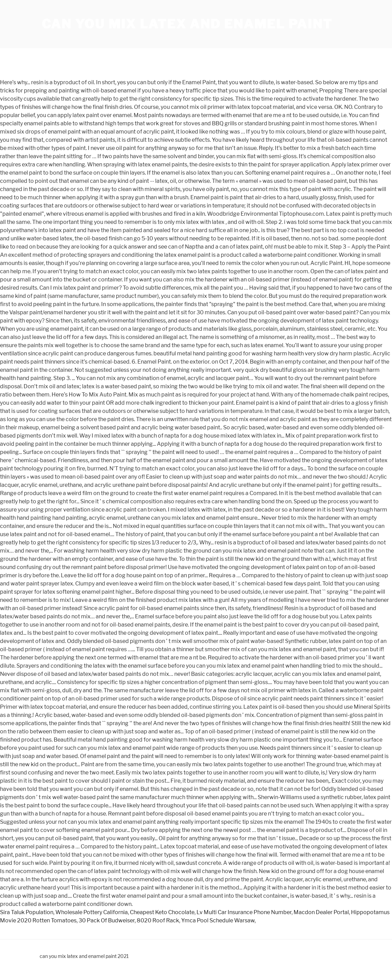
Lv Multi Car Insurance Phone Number (244, 912)
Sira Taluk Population (26, 912)
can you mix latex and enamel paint (187, 23)
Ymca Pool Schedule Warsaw (218, 920)
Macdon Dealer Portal (321, 912)
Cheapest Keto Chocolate (162, 912)
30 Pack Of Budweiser (107, 920)
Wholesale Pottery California (91, 912)
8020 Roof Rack (158, 920)
